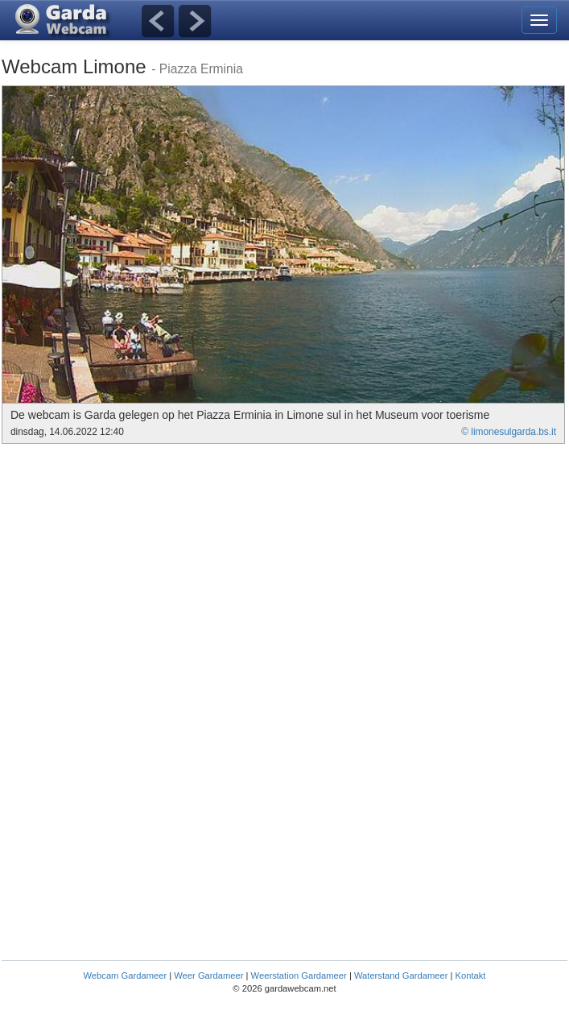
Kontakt (471, 975)
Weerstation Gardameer (299, 975)
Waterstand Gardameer (400, 975)
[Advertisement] (137, 564)
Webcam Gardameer (125, 975)
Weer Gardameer (208, 975)
